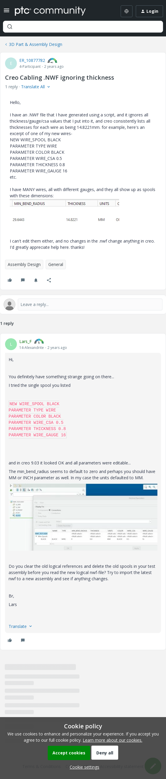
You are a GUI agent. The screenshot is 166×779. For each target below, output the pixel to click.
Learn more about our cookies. (112, 740)
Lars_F (25, 341)
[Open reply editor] (83, 304)
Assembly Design (24, 264)
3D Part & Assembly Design (35, 44)
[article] (83, 491)
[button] (6, 12)
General (55, 264)
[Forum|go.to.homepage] (50, 11)
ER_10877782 (32, 60)
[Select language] (127, 11)
